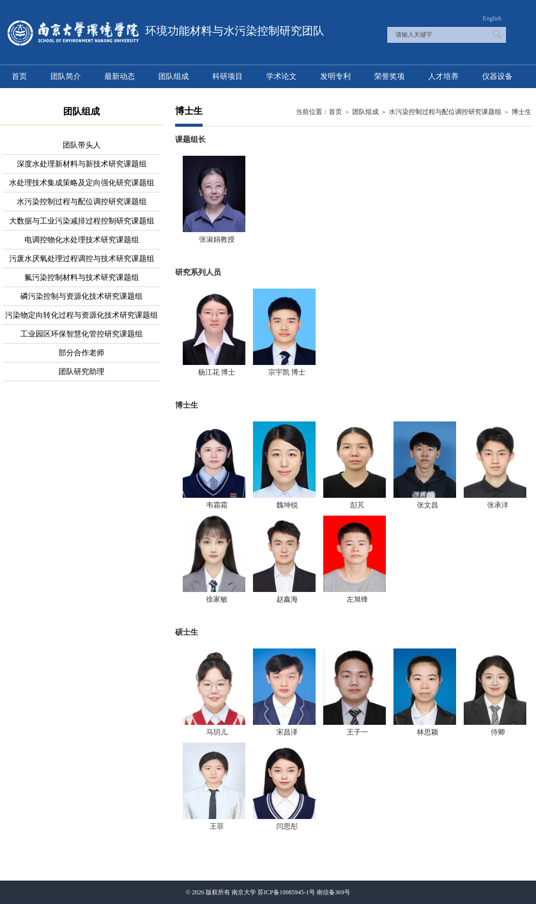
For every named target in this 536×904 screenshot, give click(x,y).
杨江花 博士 (217, 372)
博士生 (521, 112)
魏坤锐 (287, 505)
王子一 (357, 732)
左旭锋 (357, 599)
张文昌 (427, 505)
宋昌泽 (287, 732)
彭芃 (357, 505)
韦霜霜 (217, 505)
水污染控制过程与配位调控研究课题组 (445, 112)
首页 (335, 112)
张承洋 (498, 505)
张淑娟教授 (217, 239)
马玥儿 (217, 732)
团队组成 (365, 112)
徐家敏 (217, 599)
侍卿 (498, 732)
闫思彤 (287, 826)
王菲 (217, 826)
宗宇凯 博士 (287, 372)
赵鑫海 (287, 599)
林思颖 (427, 732)
